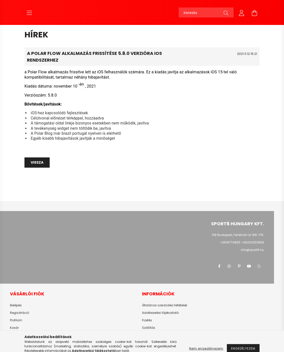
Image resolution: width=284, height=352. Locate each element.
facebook (219, 266)
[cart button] (255, 12)
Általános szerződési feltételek (164, 305)
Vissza (37, 162)
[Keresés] (206, 12)
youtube (249, 266)
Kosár (14, 328)
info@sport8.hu (252, 250)
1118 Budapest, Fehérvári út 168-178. (238, 235)
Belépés (16, 305)
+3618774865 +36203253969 (242, 242)
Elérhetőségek (152, 335)
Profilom (16, 320)
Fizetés (147, 320)
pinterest (239, 266)
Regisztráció (19, 313)
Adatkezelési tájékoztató (160, 313)
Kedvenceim (19, 335)
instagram (229, 266)
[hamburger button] (29, 12)
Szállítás (148, 328)
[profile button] (242, 12)
